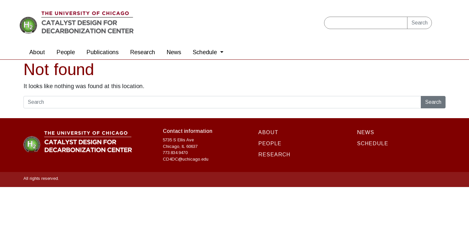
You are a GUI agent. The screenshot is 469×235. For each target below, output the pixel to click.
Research (142, 52)
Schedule (206, 52)
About (37, 52)
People (66, 52)
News (174, 52)
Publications (103, 52)
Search (419, 22)
